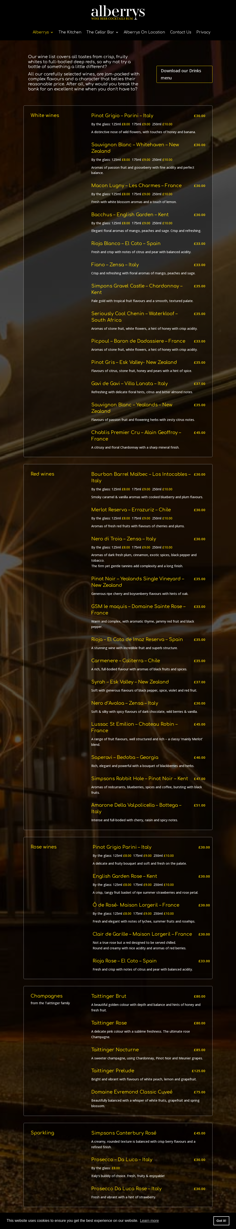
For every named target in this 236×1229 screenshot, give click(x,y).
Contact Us (180, 32)
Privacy (203, 32)
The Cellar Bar (100, 32)
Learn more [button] (149, 1221)
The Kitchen (70, 32)
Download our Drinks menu (181, 74)
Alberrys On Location (144, 32)
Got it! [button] (221, 1221)
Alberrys (41, 32)
